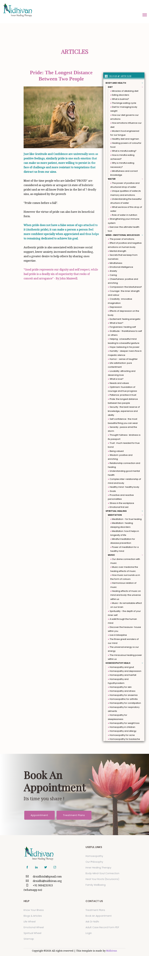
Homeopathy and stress (121, 691)
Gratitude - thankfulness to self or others (125, 333)
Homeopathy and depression (124, 671)
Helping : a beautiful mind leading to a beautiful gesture (123, 341)
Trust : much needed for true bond (124, 445)
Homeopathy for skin (120, 687)
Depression (115, 307)
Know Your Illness (34, 910)
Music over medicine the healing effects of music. (124, 569)
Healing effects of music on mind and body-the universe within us (125, 595)
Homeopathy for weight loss (123, 723)
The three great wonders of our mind (123, 641)
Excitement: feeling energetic (124, 319)
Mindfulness (115, 263)
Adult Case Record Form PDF (102, 927)
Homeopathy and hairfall (122, 675)
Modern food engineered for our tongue (124, 133)
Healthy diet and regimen (124, 138)
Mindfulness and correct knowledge (124, 173)
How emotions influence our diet (126, 125)
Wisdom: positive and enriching (120, 457)
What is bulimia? (119, 99)
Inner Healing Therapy (98, 867)
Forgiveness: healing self (122, 327)
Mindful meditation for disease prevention (122, 541)
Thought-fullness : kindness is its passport (124, 437)
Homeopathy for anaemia (123, 695)
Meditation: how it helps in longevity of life (124, 533)
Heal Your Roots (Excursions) (102, 879)
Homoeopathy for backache (124, 739)
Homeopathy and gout (121, 667)
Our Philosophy (94, 861)
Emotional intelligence (120, 267)
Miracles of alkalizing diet (124, 91)
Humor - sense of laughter (123, 359)
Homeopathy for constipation (124, 703)
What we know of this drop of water (126, 209)
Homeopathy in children (121, 727)
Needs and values (118, 383)
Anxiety (112, 271)
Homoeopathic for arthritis (123, 699)
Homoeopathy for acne (121, 735)
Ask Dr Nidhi (92, 921)
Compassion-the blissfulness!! (125, 287)
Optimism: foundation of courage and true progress (122, 389)
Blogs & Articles (33, 915)
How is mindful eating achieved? (122, 157)
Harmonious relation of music (123, 585)
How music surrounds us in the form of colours (125, 577)
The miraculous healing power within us (125, 657)
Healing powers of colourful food (125, 145)
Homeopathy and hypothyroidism (118, 681)
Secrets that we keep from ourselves (123, 257)
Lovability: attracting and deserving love (121, 373)
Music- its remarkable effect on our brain (126, 605)
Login (89, 933)
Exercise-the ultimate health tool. (123, 229)
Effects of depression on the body (123, 313)
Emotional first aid (118, 507)
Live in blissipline (117, 635)
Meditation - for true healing (126, 519)
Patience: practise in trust (122, 395)
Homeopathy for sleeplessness (117, 717)
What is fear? (115, 323)
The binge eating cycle (123, 103)
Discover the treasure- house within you (124, 629)
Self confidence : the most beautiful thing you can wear (123, 421)
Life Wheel (30, 921)
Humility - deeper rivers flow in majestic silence (125, 353)
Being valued (116, 451)
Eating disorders (119, 95)
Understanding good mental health (124, 473)
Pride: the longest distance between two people (123, 401)
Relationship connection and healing (124, 465)
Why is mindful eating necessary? (122, 165)
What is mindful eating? (123, 151)
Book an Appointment (99, 915)
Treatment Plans (74, 815)
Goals (112, 491)
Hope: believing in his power (123, 347)
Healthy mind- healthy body (123, 487)
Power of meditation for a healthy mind (124, 549)
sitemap (29, 939)
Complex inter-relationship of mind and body (124, 481)
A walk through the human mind (122, 621)
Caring (112, 275)
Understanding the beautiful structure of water (126, 201)
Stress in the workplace (121, 503)
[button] (144, 14)
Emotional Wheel (34, 927)
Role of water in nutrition (123, 215)
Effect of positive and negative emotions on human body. (125, 245)
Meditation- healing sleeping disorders (121, 525)
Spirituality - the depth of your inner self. (124, 613)
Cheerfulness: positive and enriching (123, 281)
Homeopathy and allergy (122, 731)
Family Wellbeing (96, 885)
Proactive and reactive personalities (121, 497)
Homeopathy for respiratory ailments (123, 709)
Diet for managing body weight (123, 109)
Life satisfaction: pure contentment (120, 365)
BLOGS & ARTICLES (118, 76)
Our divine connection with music (125, 561)
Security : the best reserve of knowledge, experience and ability (124, 411)
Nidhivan (111, 950)
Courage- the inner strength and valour (124, 293)
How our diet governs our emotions (124, 117)
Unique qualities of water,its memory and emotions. (125, 193)
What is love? (115, 379)
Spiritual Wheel (32, 933)
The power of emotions (121, 239)
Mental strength (117, 251)
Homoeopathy (94, 856)
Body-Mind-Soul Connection (102, 873)
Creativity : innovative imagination (120, 301)
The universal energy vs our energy (123, 649)
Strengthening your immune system (123, 221)
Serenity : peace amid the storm (122, 429)
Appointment (39, 815)
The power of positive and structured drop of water (125, 185)
